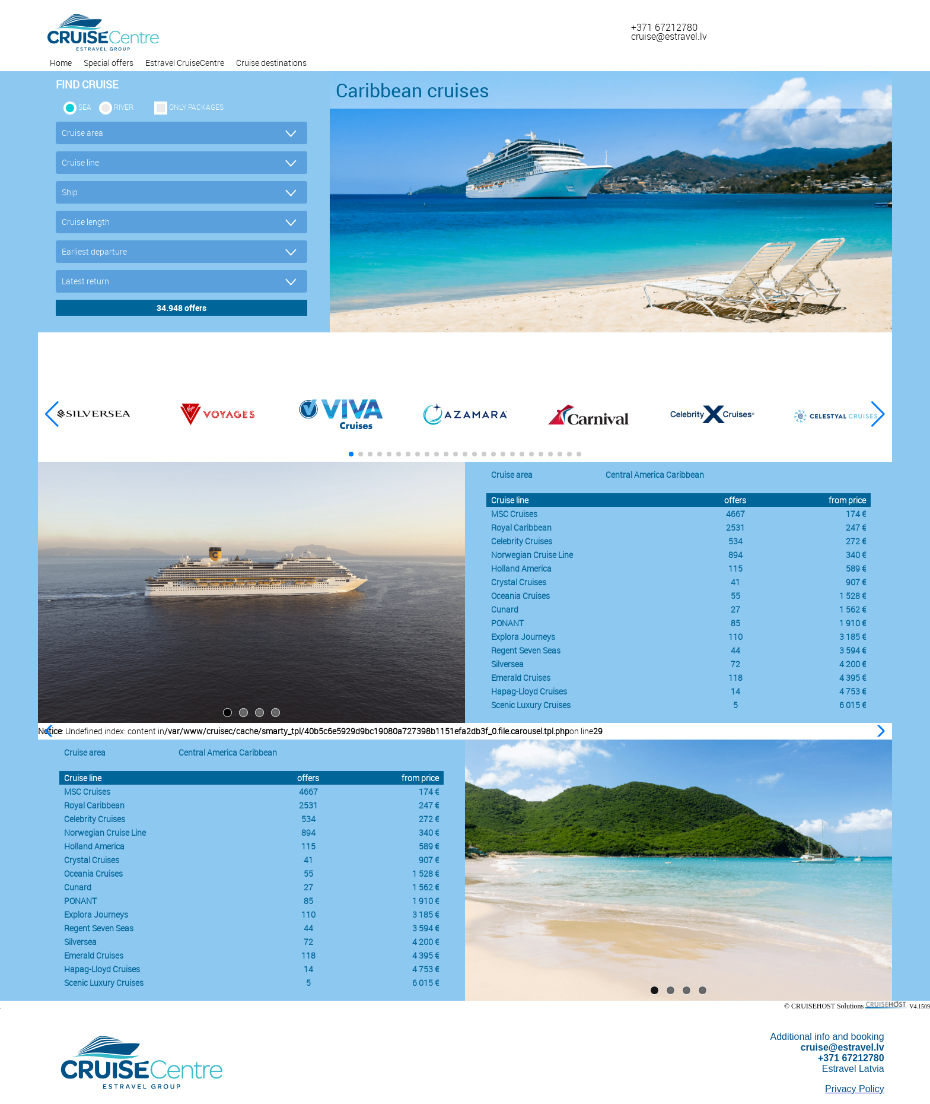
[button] (878, 414)
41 (735, 582)
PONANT (507, 623)
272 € (856, 541)
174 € (856, 513)
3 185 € (852, 636)
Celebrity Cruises (521, 541)
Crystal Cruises (518, 582)
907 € (856, 582)
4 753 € (852, 691)
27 (735, 609)
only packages (196, 107)
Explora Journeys (523, 636)
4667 (735, 513)
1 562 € (852, 609)
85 (735, 623)
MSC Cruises (514, 513)
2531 (735, 527)
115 (735, 568)
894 (735, 554)
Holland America (521, 568)
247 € (856, 527)
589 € (856, 568)
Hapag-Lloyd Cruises (529, 691)
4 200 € (852, 664)
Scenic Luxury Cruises (531, 704)
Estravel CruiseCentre (184, 62)
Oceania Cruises (520, 595)
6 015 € (852, 704)
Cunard (504, 609)
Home (61, 62)
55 (735, 595)
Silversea (507, 664)
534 (735, 541)
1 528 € (852, 595)
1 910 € (852, 623)
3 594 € (852, 650)
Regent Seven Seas (525, 650)
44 (735, 650)
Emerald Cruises (520, 677)
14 (735, 691)
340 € (856, 554)
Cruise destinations (271, 62)
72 (735, 664)
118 (735, 677)
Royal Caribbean (521, 527)
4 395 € (852, 677)
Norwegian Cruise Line (532, 554)
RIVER (123, 107)
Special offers (108, 62)
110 (735, 636)
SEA (84, 107)
